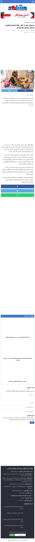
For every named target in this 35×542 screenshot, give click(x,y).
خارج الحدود (26, 22)
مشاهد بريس (24, 540)
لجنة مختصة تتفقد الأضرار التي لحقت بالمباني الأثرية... (13, 520)
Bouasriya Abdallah (30, 30)
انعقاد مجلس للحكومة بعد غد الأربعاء (15, 513)
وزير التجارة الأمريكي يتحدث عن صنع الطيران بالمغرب (17, 337)
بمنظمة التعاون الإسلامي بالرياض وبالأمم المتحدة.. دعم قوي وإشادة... (17, 359)
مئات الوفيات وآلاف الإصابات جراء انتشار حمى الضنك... (13, 507)
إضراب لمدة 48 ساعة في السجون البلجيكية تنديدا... (13, 526)
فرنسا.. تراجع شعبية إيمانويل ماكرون (17, 381)
